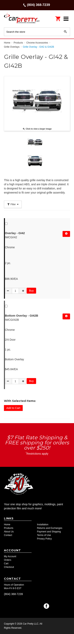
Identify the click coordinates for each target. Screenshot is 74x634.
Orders (7, 560)
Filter (13, 204)
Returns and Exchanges (49, 528)
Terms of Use (44, 535)
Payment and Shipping (49, 531)
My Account (10, 556)
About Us (9, 531)
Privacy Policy (44, 538)
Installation (42, 524)
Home (7, 524)
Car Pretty (21, 18)
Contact (8, 535)
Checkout (9, 567)
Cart (6, 563)
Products (8, 528)
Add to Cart (13, 408)
